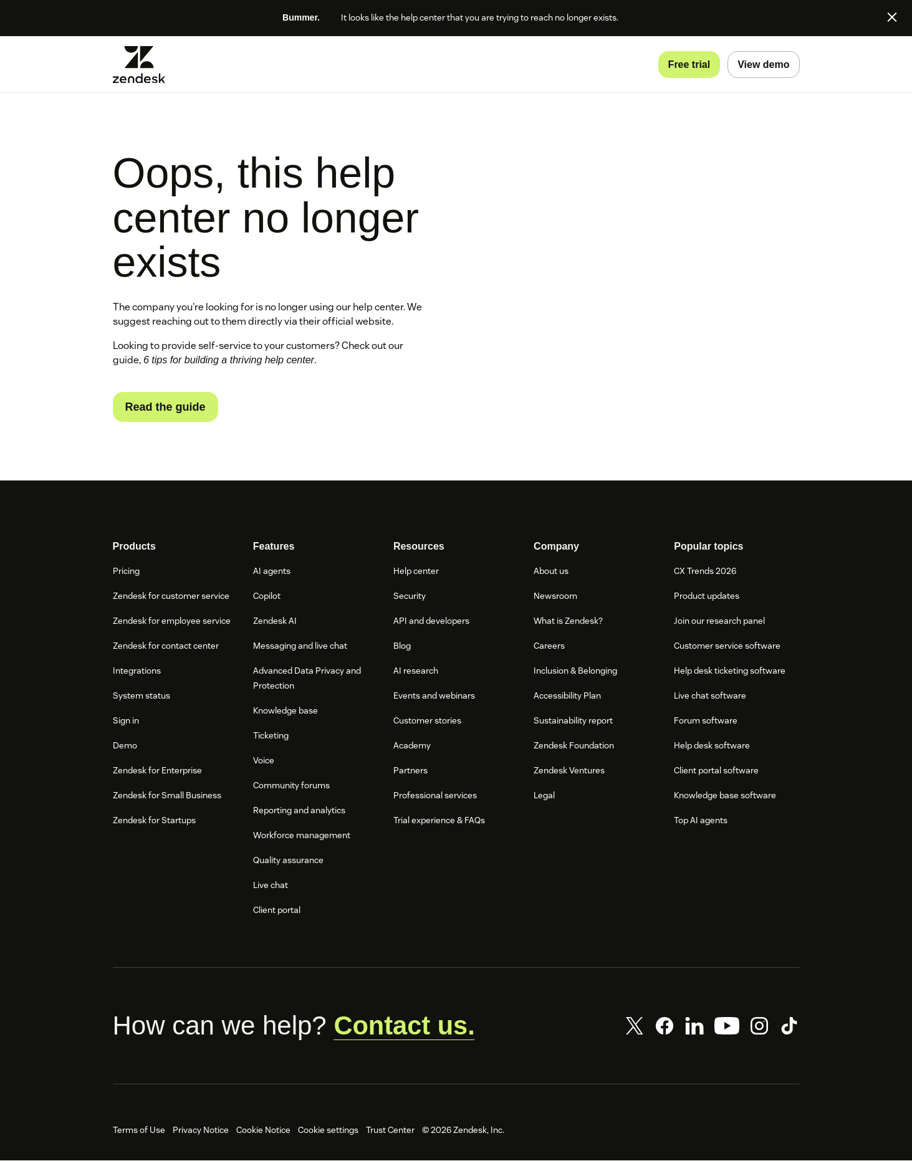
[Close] (892, 17)
